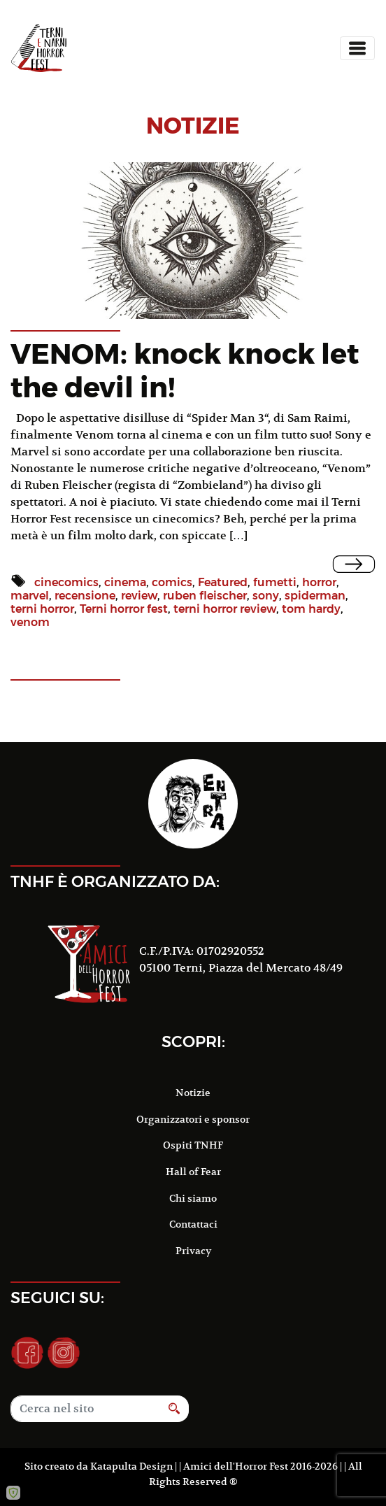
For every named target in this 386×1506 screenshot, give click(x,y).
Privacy (193, 1250)
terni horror (42, 609)
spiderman (315, 595)
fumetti (274, 582)
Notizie (193, 1092)
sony (265, 595)
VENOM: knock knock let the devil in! (184, 370)
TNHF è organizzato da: (115, 881)
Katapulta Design (131, 1466)
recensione (85, 595)
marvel (29, 595)
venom (30, 622)
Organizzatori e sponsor (193, 1119)
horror (319, 582)
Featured (223, 582)
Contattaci (193, 1224)
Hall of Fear (193, 1171)
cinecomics (66, 582)
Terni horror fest (124, 609)
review (139, 595)
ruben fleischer (205, 595)
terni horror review (224, 609)
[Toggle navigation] (357, 48)
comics (172, 582)
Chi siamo (193, 1198)
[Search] (85, 1408)
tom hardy (311, 609)
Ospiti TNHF (193, 1145)
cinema (125, 582)
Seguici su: (57, 1297)
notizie (193, 125)
